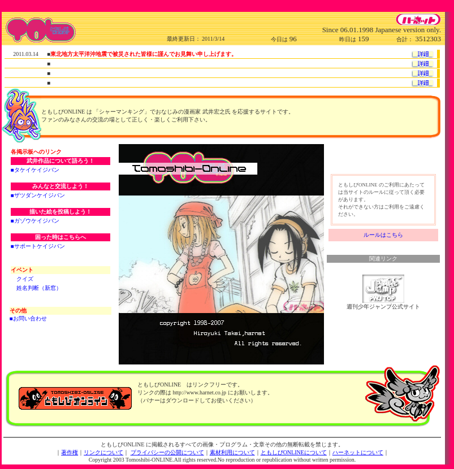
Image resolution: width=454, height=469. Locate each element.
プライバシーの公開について (167, 452)
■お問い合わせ (28, 318)
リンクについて (103, 452)
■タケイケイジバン (35, 170)
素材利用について (232, 452)
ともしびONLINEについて (294, 452)
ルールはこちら (383, 235)
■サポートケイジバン (38, 246)
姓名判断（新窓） (39, 288)
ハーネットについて (357, 452)
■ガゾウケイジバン (35, 221)
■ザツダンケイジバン (38, 195)
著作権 (69, 452)
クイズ (24, 279)
